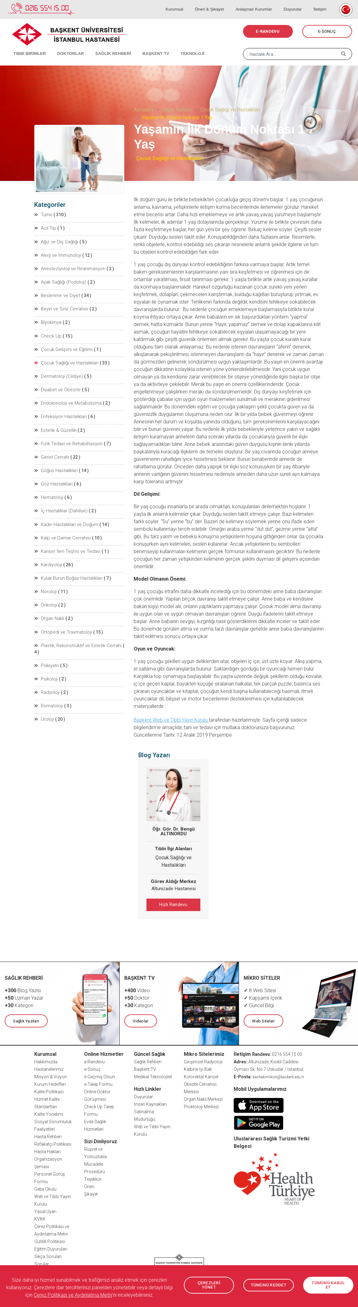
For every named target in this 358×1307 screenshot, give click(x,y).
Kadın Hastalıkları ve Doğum (65, 516)
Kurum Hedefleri (50, 1083)
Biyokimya (48, 319)
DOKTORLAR (64, 47)
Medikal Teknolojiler (153, 1075)
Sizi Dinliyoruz (100, 1141)
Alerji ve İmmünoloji (57, 253)
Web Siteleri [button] (263, 1020)
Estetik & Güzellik (54, 424)
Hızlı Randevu (173, 904)
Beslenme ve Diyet (55, 293)
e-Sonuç (92, 1068)
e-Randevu (94, 1060)
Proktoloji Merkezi (201, 1105)
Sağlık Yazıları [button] (26, 1020)
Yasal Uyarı (45, 1210)
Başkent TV (145, 1068)
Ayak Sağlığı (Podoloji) (60, 280)
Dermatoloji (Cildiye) (57, 371)
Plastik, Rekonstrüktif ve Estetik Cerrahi (75, 634)
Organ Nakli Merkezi (203, 1098)
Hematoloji (48, 489)
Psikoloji (46, 660)
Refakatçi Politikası (52, 1143)
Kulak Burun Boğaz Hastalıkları (68, 568)
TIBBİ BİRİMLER (26, 47)
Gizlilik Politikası (49, 1240)
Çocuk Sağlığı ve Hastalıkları (230, 110)
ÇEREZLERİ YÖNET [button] (209, 1285)
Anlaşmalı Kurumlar (261, 3)
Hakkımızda (45, 1060)
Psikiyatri (46, 647)
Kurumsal (188, 3)
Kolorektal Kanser (201, 1075)
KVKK (39, 1218)
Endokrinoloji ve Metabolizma (66, 398)
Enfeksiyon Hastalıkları (60, 411)
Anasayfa (144, 110)
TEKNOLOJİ (177, 47)
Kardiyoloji (48, 555)
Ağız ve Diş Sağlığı (55, 240)
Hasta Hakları (47, 1150)
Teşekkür (93, 1178)
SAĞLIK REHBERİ (104, 47)
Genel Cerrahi (50, 450)
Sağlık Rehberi (177, 110)
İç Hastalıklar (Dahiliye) (60, 502)
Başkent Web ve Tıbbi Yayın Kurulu (171, 720)
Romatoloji (48, 686)
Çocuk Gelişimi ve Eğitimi (62, 345)
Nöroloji (45, 581)
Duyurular (297, 3)
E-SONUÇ (327, 31)
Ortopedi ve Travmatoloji (61, 620)
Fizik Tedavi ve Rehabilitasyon (66, 437)
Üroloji (44, 699)
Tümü (43, 214)
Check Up (47, 332)
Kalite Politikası (49, 1090)
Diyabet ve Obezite (55, 385)
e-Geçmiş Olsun (99, 1075)
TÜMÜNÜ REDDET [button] (269, 1285)
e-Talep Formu (98, 1083)
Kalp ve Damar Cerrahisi (61, 529)
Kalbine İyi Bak (198, 1068)
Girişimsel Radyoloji (203, 1060)
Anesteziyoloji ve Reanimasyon (68, 267)
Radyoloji (47, 673)
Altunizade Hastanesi (173, 888)
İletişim (321, 3)
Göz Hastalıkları (53, 476)
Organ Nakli (49, 607)
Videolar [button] (140, 1020)
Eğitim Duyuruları (50, 1248)
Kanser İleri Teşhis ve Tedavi (65, 542)
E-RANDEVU (267, 31)
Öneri (89, 1185)
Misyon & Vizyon (50, 1075)
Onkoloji (46, 594)
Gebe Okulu (45, 1188)
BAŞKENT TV (143, 47)
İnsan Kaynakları (150, 1103)
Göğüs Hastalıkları (56, 463)
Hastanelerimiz (49, 1068)
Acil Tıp (45, 227)
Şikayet (91, 1193)
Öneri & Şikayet (220, 3)
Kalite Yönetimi (48, 1113)
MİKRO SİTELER (262, 977)
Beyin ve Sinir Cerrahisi (59, 306)
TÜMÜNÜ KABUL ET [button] (328, 1285)
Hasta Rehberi (48, 1135)
